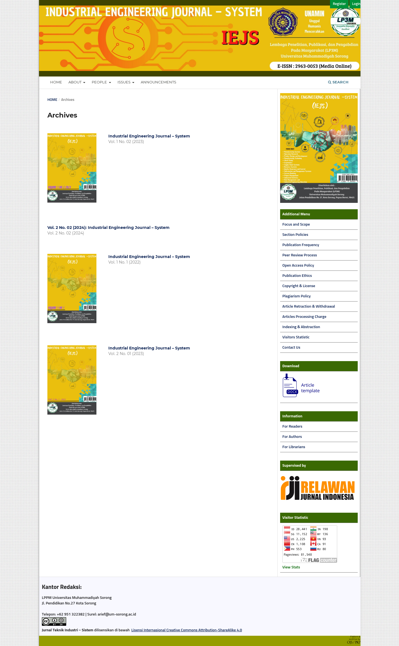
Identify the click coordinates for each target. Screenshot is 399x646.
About (75, 82)
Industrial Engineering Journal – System (149, 136)
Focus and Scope (296, 224)
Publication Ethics (297, 276)
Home (56, 82)
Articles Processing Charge (304, 317)
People (100, 82)
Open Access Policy (298, 265)
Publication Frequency (300, 245)
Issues (124, 82)
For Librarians (293, 447)
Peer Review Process (299, 255)
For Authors (292, 437)
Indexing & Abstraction (301, 327)
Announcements (158, 82)
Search (338, 82)
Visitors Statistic (296, 337)
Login (356, 4)
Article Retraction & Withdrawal (308, 306)
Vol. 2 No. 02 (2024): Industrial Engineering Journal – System (108, 227)
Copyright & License (298, 286)
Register (339, 4)
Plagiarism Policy (296, 296)
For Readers (292, 426)
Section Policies (295, 235)
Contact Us (291, 347)
